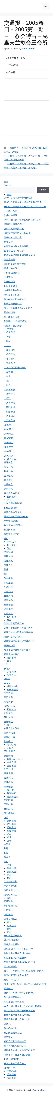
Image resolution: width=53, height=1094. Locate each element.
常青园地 (11, 671)
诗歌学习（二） (11, 894)
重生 (6, 538)
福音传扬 (8, 600)
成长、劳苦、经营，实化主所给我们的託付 (25, 984)
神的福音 (8, 1036)
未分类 (10, 789)
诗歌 (6, 817)
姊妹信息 (8, 462)
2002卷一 (8, 424)
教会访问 (11, 744)
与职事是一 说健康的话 (15, 321)
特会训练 (11, 827)
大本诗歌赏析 (10, 881)
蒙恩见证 (11, 871)
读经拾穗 (9, 411)
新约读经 (8, 901)
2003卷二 (8, 429)
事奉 (9, 194)
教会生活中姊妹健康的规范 (17, 649)
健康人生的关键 (11, 944)
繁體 (6, 181)
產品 (9, 834)
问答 (9, 548)
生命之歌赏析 (10, 885)
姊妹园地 (11, 657)
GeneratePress (39, 1090)
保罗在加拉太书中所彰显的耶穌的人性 (23, 219)
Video (7, 682)
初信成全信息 (10, 507)
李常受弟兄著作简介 (15, 367)
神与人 (7, 857)
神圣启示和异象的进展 (15, 1045)
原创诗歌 (11, 545)
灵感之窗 (9, 420)
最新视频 (8, 782)
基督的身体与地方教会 (15, 263)
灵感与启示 (12, 796)
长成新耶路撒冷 (11, 1059)
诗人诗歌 (9, 402)
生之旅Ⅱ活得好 (11, 520)
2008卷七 (8, 451)
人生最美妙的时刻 (13, 503)
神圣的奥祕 (9, 529)
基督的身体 (9, 737)
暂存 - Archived (14, 759)
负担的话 (9, 416)
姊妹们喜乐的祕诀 (13, 636)
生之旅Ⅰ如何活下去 (13, 525)
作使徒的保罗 (10, 215)
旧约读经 (8, 910)
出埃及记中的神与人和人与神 (18, 948)
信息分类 (11, 459)
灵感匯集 (11, 1077)
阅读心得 (11, 1071)
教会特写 (12, 147)
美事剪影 (9, 389)
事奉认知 (8, 551)
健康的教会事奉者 (13, 237)
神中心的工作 (10, 1028)
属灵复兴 (8, 697)
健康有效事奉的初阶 (14, 224)
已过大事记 (9, 751)
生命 (7, 376)
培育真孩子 (9, 259)
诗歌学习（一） (11, 890)
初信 (7, 336)
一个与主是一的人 (13, 935)
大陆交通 (8, 277)
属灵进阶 (8, 701)
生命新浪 (11, 830)
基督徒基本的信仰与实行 (16, 516)
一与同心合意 (10, 210)
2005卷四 (36, 147)
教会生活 (8, 578)
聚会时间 (11, 868)
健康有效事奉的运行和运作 (17, 232)
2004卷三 (8, 433)
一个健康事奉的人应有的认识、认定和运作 (25, 206)
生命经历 (8, 591)
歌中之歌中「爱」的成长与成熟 (19, 1010)
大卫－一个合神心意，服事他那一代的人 (24, 970)
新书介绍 (8, 768)
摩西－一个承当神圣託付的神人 (19, 992)
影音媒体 (11, 675)
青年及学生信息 (11, 493)
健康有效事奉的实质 (14, 228)
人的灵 (7, 843)
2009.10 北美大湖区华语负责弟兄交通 (22, 202)
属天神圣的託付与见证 (15, 299)
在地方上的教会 (11, 728)
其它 (6, 573)
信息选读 (9, 332)
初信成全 (11, 541)
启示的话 (8, 799)
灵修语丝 (8, 721)
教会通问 (25, 147)
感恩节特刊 (12, 686)
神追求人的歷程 (11, 534)
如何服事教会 (10, 285)
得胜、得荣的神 (11, 979)
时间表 (10, 748)
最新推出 (11, 765)
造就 (9, 932)
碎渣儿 (7, 1023)
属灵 (9, 660)
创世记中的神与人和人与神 (17, 953)
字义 (7, 345)
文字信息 (8, 475)
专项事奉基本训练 (13, 290)
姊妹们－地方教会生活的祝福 (18, 632)
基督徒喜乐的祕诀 (13, 512)
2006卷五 (8, 442)
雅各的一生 (9, 1067)
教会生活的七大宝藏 (14, 1001)
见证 (7, 398)
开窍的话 (8, 804)
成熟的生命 (9, 706)
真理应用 (8, 595)
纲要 (9, 864)
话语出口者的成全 (13, 325)
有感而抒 (9, 363)
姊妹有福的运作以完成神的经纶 (19, 641)
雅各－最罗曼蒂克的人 (15, 1063)
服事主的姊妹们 (11, 654)
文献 (6, 664)
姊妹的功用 (9, 645)
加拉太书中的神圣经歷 (15, 957)
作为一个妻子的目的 (14, 623)
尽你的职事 (9, 312)
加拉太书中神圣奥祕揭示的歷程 (19, 961)
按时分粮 (11, 709)
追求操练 (8, 609)
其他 (6, 569)
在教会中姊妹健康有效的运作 (18, 627)
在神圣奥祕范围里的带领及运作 (19, 255)
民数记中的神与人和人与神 (17, 1019)
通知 (9, 928)
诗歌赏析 (9, 407)
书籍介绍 (11, 762)
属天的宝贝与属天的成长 (16, 975)
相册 (9, 837)
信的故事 (11, 496)
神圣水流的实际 (11, 316)
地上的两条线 (10, 966)
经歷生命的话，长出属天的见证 (19, 1050)
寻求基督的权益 (11, 294)
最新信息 (8, 777)
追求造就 (11, 925)
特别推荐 (11, 824)
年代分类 (8, 471)
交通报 (15, 151)
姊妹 (7, 341)
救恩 (6, 848)
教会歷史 (9, 354)
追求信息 (8, 488)
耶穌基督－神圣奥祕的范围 (17, 1054)
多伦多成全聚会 (11, 272)
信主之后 (8, 692)
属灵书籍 (8, 466)
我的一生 (8, 988)
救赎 (6, 852)
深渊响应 (9, 371)
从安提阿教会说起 (13, 303)
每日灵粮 (8, 717)
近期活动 (8, 755)
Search (7, 184)
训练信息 (8, 484)
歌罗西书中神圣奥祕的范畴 (17, 1014)
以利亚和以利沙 (11, 939)
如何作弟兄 (9, 281)
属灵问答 (9, 349)
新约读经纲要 (10, 905)
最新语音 (8, 786)
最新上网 (8, 773)
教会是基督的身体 (13, 997)
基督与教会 (9, 732)
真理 (7, 380)
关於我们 (11, 1074)
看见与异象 (9, 813)
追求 (9, 922)
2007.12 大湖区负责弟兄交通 (18, 197)
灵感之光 (8, 808)
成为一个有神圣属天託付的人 (18, 307)
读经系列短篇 (10, 918)
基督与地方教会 (11, 268)
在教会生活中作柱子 (14, 250)
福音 (7, 385)
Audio (7, 678)
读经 (9, 898)
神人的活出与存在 (13, 1032)
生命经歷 (8, 587)
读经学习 (8, 914)
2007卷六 (8, 446)
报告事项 (11, 616)
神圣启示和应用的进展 (15, 1041)
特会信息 (8, 479)
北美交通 (8, 241)
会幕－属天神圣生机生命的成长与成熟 (23, 1006)
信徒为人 (8, 560)
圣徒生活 (9, 393)
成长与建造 (12, 689)
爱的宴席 (11, 820)
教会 (9, 724)
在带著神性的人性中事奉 (16, 246)
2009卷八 (8, 455)
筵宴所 (7, 668)
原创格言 (8, 712)
